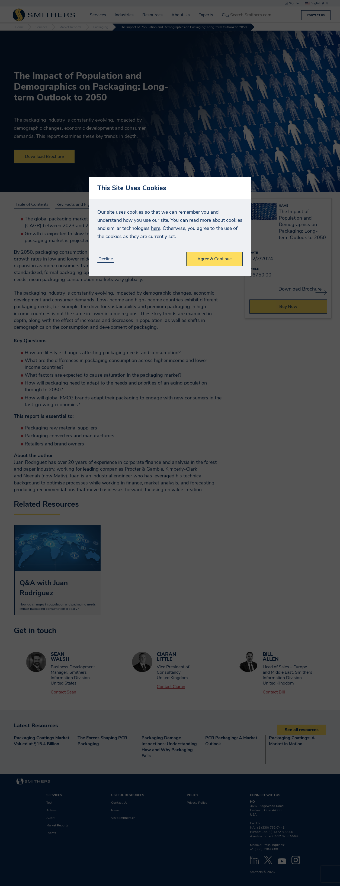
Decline (105, 259)
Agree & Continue (214, 259)
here (155, 228)
